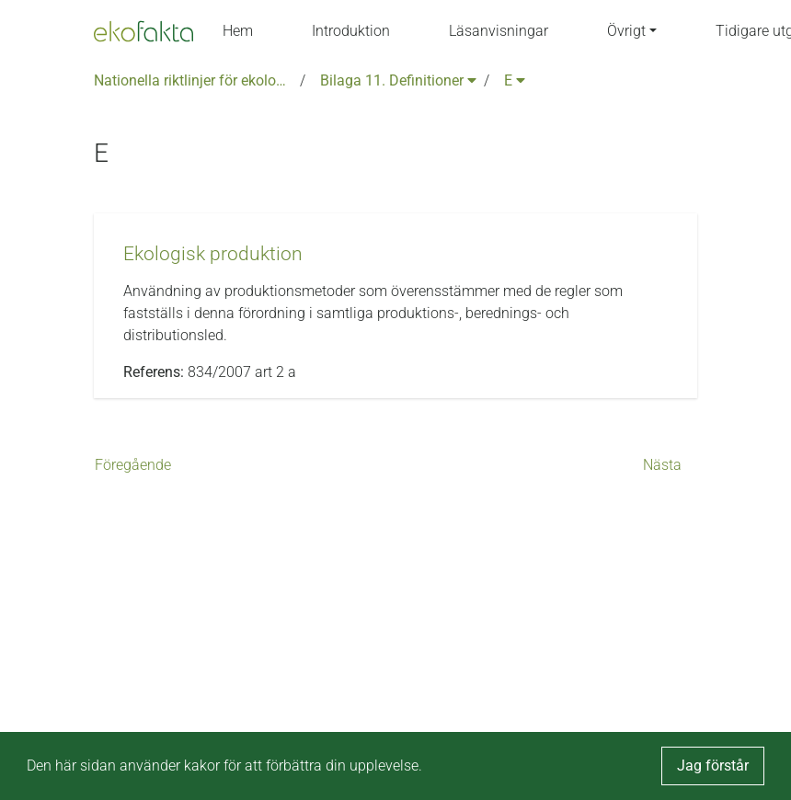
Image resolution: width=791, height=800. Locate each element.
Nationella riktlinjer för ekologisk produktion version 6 (193, 80)
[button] (213, 254)
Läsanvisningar (498, 31)
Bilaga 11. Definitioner (398, 80)
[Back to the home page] (143, 31)
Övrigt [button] (626, 31)
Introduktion (351, 31)
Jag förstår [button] (713, 765)
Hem (238, 31)
